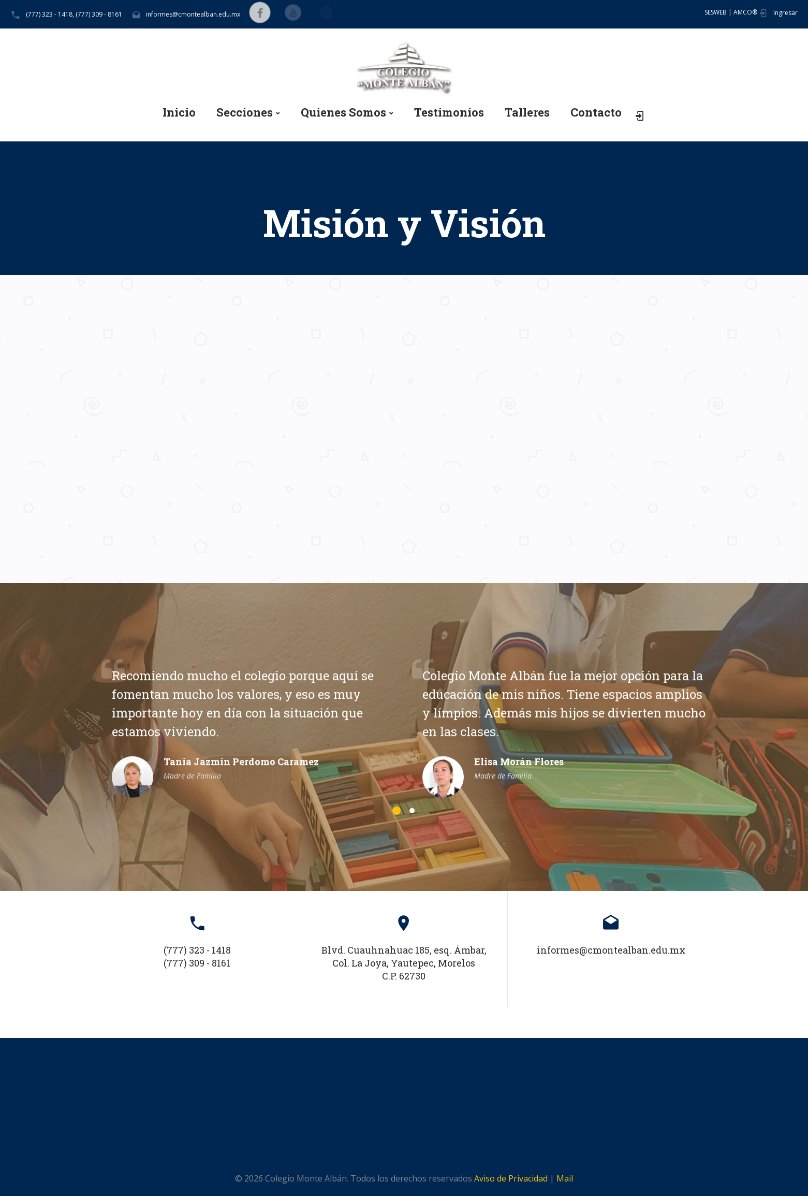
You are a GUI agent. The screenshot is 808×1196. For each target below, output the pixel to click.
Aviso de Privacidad (511, 1178)
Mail (564, 1178)
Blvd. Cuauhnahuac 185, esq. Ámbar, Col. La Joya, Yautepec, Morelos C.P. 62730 (404, 963)
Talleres (527, 112)
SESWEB (715, 12)
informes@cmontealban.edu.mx (193, 14)
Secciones (244, 112)
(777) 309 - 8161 (99, 14)
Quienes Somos (343, 112)
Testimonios (449, 112)
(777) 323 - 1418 (197, 950)
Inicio (179, 112)
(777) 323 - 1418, (50, 14)
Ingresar (785, 12)
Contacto (596, 112)
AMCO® (745, 12)
